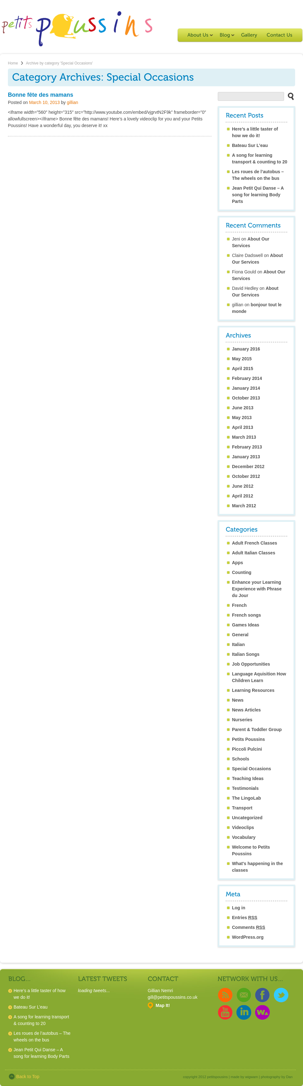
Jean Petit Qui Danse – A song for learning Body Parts (258, 195)
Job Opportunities (251, 664)
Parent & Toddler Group (257, 729)
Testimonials (245, 788)
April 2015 (242, 368)
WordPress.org (248, 937)
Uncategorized (247, 817)
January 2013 (246, 456)
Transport (242, 807)
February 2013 (247, 446)
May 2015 (242, 358)
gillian (72, 102)
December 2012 (248, 466)
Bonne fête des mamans (40, 95)
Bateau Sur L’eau (250, 145)
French (239, 605)
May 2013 (242, 417)
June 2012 (242, 486)
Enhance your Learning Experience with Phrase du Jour (257, 589)
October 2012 (246, 476)
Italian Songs (245, 654)
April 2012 (242, 495)
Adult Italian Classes (253, 552)
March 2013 (244, 437)
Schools (240, 758)
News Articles (246, 709)
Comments (248, 927)
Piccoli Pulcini (247, 749)
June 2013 (242, 407)
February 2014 (247, 378)
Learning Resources (253, 690)
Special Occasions (251, 768)
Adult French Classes (254, 543)
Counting (241, 572)
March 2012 (244, 505)
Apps (237, 562)
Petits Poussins (248, 739)
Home (13, 63)
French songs (246, 615)
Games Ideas (245, 624)
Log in (238, 907)
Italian (238, 644)
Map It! (163, 1005)
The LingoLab (246, 798)
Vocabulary (243, 837)
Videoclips (243, 827)
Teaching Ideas (248, 778)
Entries (244, 917)
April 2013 (242, 427)
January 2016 (246, 348)
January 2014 (246, 388)
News (238, 700)
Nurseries (242, 719)
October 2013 (246, 397)
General (240, 634)
